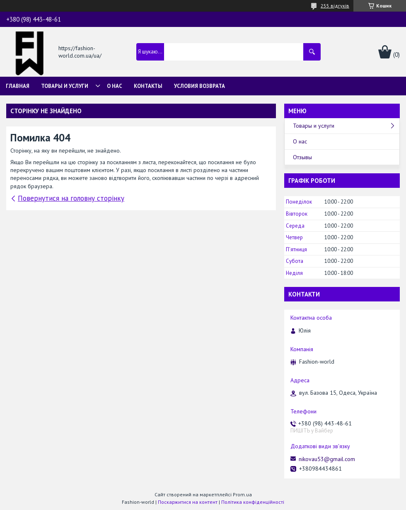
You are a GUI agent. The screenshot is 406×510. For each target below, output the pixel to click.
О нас (114, 86)
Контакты (148, 86)
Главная (17, 86)
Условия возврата (199, 86)
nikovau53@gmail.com (327, 459)
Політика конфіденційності (252, 502)
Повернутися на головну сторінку (71, 198)
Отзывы (302, 157)
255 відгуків (335, 5)
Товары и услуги (64, 86)
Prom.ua (242, 494)
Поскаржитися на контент (188, 502)
